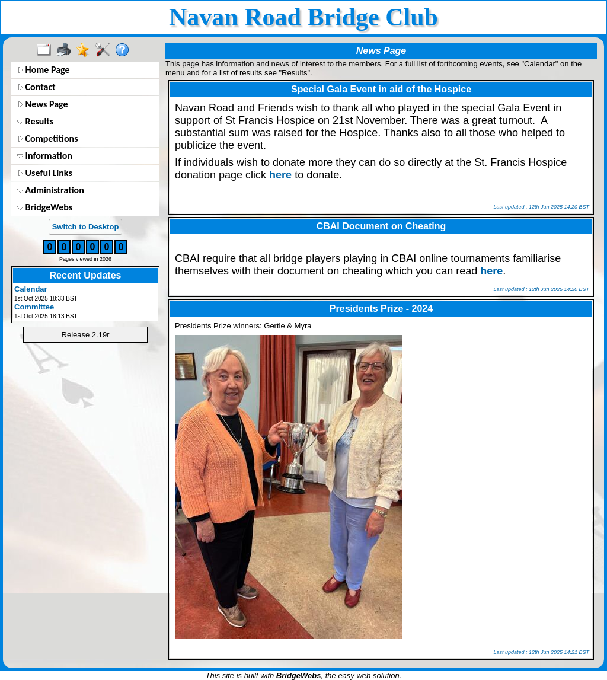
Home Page (43, 69)
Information (44, 155)
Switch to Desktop (85, 226)
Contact (36, 86)
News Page (42, 104)
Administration (50, 190)
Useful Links (44, 172)
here (280, 175)
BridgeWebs (44, 207)
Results (35, 121)
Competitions (47, 138)
